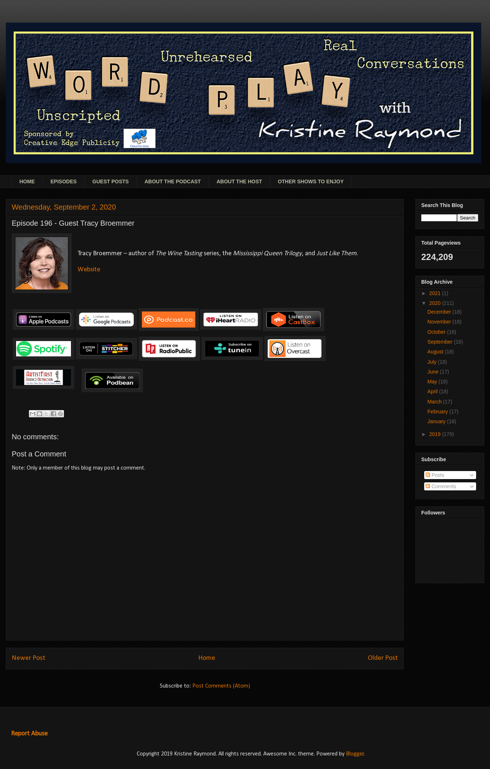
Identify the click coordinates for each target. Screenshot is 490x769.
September (440, 342)
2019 (435, 434)
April (433, 391)
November (439, 322)
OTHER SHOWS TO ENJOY (311, 181)
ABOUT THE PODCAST (172, 181)
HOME (27, 181)
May (432, 381)
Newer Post (28, 658)
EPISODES (63, 181)
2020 (435, 303)
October (437, 332)
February (438, 411)
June (433, 372)
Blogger (355, 754)
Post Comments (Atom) (221, 686)
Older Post (383, 658)
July (432, 362)
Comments (441, 486)
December (439, 312)
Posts (435, 475)
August (436, 352)
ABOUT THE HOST (239, 181)
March (435, 402)
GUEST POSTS (111, 181)
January (437, 421)
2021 (435, 293)
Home (206, 658)
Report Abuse (29, 733)
